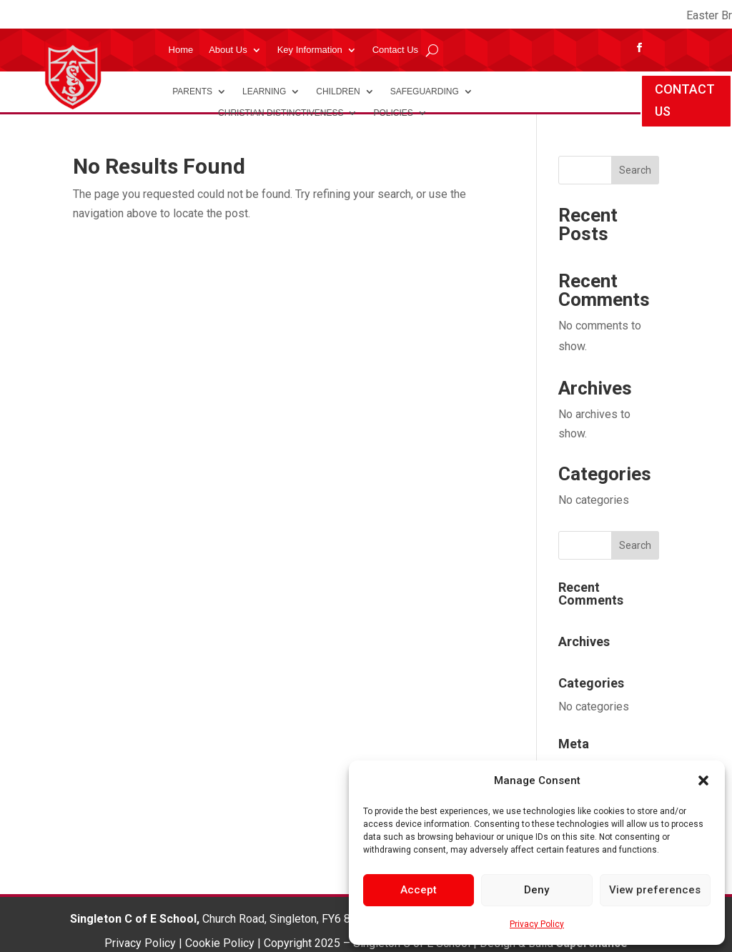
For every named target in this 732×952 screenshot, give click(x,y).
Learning (264, 91)
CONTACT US (685, 100)
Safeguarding (424, 91)
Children (338, 91)
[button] (703, 780)
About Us (228, 50)
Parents (192, 91)
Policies (392, 113)
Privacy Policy (537, 924)
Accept (418, 889)
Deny (536, 889)
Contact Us (395, 50)
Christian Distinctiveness (280, 113)
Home (181, 50)
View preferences (655, 889)
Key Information (309, 50)
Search (635, 170)
